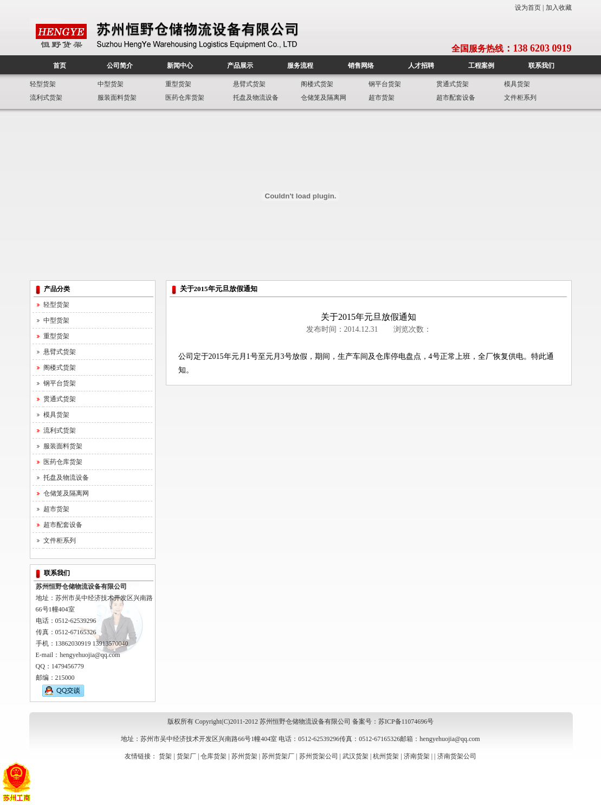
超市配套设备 (455, 97)
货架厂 (186, 756)
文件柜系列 (520, 97)
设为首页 (528, 7)
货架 (165, 756)
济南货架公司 (456, 756)
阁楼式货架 (317, 84)
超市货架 (382, 97)
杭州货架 (386, 756)
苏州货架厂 (278, 756)
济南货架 (417, 756)
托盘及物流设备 (256, 97)
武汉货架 (355, 756)
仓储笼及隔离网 (323, 97)
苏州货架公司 (318, 756)
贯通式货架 (452, 84)
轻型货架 (43, 84)
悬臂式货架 (249, 84)
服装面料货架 (117, 97)
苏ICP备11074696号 (406, 721)
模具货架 (517, 84)
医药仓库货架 (184, 97)
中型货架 (111, 84)
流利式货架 (46, 97)
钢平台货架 (385, 84)
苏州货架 (244, 756)
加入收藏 (559, 7)
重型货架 (178, 84)
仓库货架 (214, 756)
